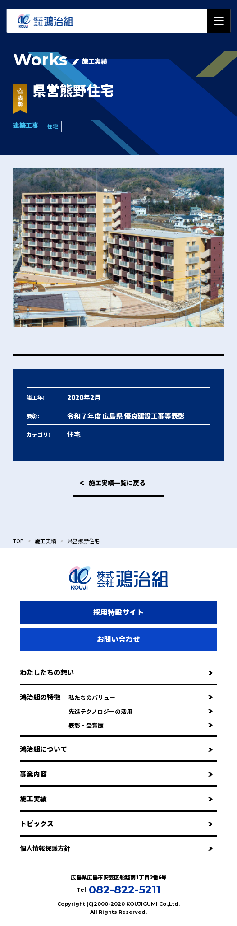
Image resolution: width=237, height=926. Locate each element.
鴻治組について (116, 749)
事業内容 (116, 773)
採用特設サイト (118, 611)
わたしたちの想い (116, 672)
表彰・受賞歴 (140, 725)
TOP (18, 540)
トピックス (116, 823)
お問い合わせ (118, 638)
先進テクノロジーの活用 (140, 711)
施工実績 (45, 540)
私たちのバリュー (140, 697)
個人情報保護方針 (116, 847)
